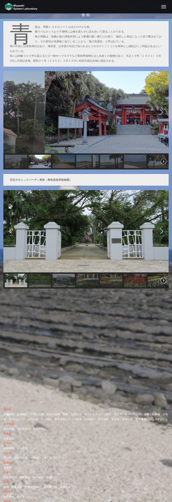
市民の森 (33, 419)
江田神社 (46, 419)
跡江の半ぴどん (158, 419)
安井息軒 (103, 419)
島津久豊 (127, 419)
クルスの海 (21, 458)
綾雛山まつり (68, 487)
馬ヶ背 (7, 458)
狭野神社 (8, 496)
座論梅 (7, 467)
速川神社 (38, 477)
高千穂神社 (23, 429)
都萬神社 (25, 477)
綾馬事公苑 (50, 487)
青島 (65, 414)
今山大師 (22, 448)
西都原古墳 (10, 477)
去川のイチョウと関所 (97, 414)
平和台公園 (37, 414)
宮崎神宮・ (10, 414)
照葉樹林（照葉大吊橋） (26, 487)
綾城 (6, 487)
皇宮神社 (22, 414)
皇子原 (21, 496)
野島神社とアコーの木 (68, 419)
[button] (10, 112)
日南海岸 (76, 414)
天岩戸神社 (40, 429)
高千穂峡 (8, 429)
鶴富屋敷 (8, 438)
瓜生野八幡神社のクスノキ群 (131, 414)
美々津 (48, 458)
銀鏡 (49, 477)
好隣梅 (156, 414)
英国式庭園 (53, 414)
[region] (86, 120)
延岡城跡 (8, 448)
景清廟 (115, 419)
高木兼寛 (141, 419)
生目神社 (89, 419)
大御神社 (35, 458)
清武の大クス (17, 419)
